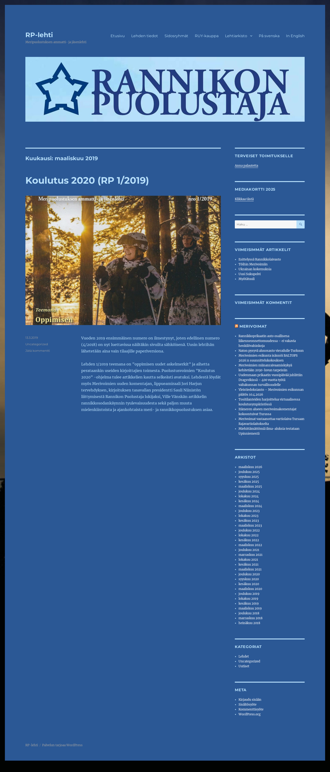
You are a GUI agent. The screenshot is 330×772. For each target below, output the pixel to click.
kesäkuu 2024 (249, 501)
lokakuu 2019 (248, 599)
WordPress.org (250, 714)
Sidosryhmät (176, 36)
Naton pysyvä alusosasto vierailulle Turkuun (271, 351)
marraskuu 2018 (251, 618)
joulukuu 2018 (249, 613)
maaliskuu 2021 (250, 569)
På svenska (269, 36)
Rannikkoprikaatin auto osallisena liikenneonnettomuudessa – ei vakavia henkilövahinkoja (267, 341)
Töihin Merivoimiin (253, 264)
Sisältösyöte (247, 705)
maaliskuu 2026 (250, 467)
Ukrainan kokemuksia (255, 269)
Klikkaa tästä (244, 199)
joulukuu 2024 (249, 491)
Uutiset (244, 666)
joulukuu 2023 (249, 511)
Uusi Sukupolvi (250, 274)
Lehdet (244, 656)
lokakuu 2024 (249, 496)
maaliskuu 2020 (250, 589)
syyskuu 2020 (249, 579)
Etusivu (118, 36)
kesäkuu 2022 (249, 540)
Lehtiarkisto (236, 36)
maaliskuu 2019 (250, 608)
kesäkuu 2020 (249, 584)
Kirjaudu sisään (250, 700)
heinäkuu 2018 (249, 623)
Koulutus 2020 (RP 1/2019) (87, 180)
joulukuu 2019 (249, 594)
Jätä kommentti (37, 350)
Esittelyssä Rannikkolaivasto (260, 259)
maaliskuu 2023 (250, 526)
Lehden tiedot (144, 36)
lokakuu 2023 (248, 516)
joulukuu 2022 (249, 530)
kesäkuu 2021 (249, 565)
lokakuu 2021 (248, 560)
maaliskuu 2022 (250, 545)
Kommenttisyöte (251, 709)
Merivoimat (253, 326)
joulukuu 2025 (249, 472)
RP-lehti (39, 35)
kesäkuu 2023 (249, 521)
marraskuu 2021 (251, 555)
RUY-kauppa (207, 36)
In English (295, 36)
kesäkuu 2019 (249, 604)
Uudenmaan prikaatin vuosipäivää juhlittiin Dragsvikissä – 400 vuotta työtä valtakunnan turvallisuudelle (271, 380)
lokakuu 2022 (249, 535)
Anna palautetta (246, 166)
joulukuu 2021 (249, 550)
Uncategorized (36, 344)
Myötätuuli (247, 279)
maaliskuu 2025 (250, 487)
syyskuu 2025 (249, 477)
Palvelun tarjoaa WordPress (62, 745)
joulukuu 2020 (249, 574)
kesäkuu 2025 (249, 482)
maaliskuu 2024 (250, 506)
